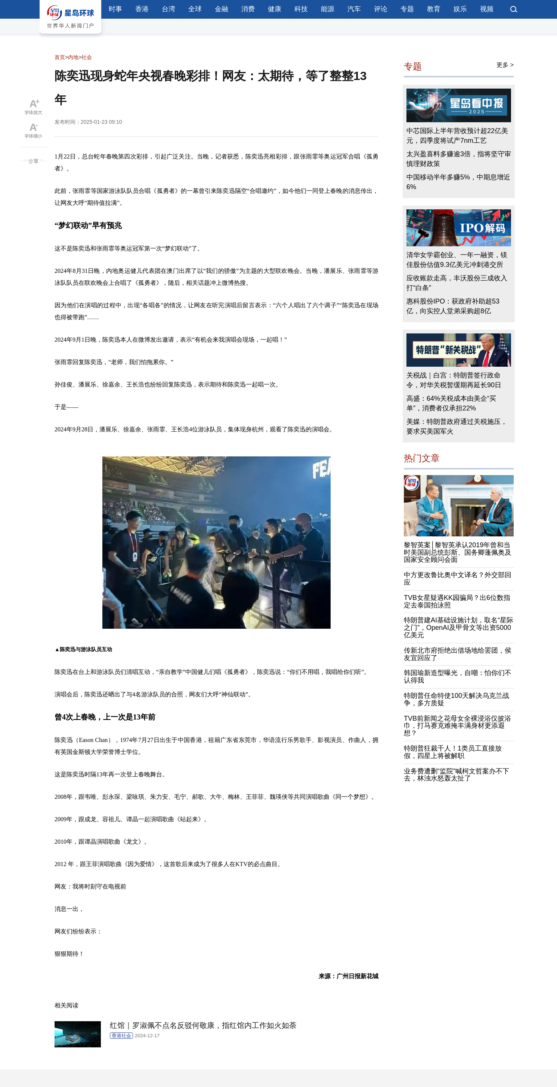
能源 (327, 9)
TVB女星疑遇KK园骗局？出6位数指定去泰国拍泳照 (457, 601)
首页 (60, 57)
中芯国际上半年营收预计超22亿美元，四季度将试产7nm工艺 (457, 135)
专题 (407, 9)
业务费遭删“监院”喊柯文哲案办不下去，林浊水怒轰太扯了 (456, 774)
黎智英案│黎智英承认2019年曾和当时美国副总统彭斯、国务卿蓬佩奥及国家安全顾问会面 (457, 552)
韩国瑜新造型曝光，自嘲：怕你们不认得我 (457, 676)
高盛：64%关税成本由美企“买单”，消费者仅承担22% (451, 403)
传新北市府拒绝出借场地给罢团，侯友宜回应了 (457, 654)
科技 (301, 9)
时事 (115, 9)
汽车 (354, 9)
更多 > (505, 65)
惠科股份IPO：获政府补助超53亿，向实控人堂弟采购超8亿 (452, 306)
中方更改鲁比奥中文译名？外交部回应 (457, 578)
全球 (195, 9)
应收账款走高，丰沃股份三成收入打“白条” (456, 283)
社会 (86, 57)
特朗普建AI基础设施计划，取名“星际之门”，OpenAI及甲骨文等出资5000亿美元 (458, 627)
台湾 (168, 9)
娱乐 (460, 9)
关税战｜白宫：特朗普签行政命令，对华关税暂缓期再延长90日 (453, 380)
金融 (221, 9)
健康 (274, 9)
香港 (142, 9)
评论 (380, 9)
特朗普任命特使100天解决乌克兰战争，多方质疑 (456, 699)
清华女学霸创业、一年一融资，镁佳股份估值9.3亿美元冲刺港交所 (456, 259)
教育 (433, 9)
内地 (73, 57)
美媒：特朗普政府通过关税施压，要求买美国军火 (456, 426)
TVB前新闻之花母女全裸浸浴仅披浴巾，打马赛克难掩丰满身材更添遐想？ (457, 726)
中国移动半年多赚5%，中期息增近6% (458, 182)
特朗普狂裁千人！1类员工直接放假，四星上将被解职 (453, 752)
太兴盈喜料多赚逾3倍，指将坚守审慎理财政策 (458, 158)
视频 (486, 9)
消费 (248, 9)
